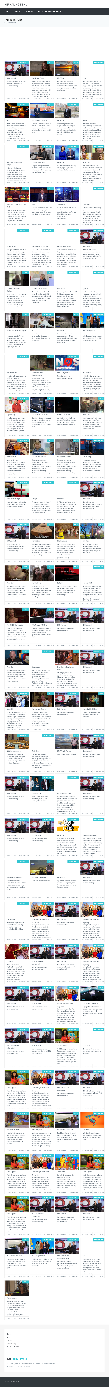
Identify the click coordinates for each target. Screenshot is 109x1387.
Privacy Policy (11, 1344)
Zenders (29, 12)
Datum (17, 12)
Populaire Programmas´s (49, 12)
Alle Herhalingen (24, 98)
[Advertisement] (54, 44)
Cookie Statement (13, 1347)
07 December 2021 (11, 98)
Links (8, 1337)
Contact (9, 1340)
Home (7, 12)
